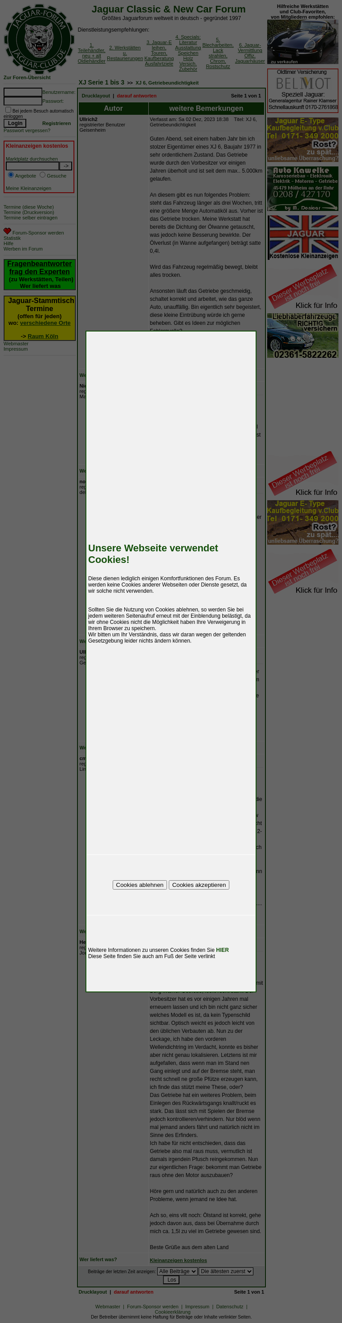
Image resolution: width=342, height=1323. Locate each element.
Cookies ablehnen (140, 885)
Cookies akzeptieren (199, 885)
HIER (222, 950)
